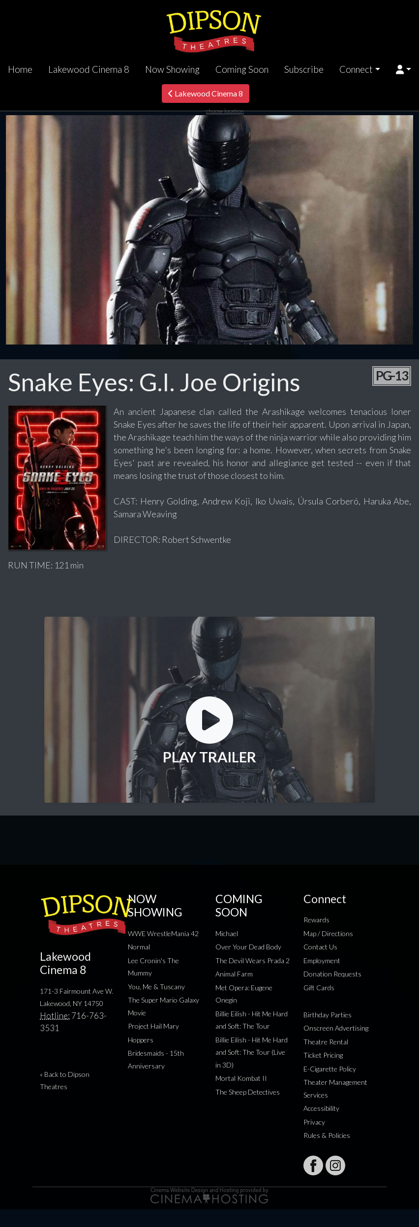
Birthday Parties (327, 1014)
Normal (139, 947)
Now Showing (172, 69)
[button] (403, 69)
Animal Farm (234, 974)
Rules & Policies (326, 1135)
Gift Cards (318, 987)
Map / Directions (328, 933)
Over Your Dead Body (248, 947)
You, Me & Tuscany (156, 986)
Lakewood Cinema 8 (88, 69)
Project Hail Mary (153, 1026)
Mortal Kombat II (241, 1078)
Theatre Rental (325, 1042)
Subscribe (304, 69)
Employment (321, 960)
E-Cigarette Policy (329, 1069)
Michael (226, 933)
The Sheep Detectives (247, 1092)
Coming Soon (242, 69)
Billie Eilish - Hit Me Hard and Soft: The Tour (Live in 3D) (251, 1052)
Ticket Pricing (323, 1055)
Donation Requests (332, 974)
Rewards (316, 919)
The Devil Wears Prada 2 (252, 960)
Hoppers (140, 1040)
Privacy (314, 1122)
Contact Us (320, 947)
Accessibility (321, 1108)
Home (20, 69)
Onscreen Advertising (335, 1028)
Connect (356, 69)
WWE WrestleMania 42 (163, 933)
